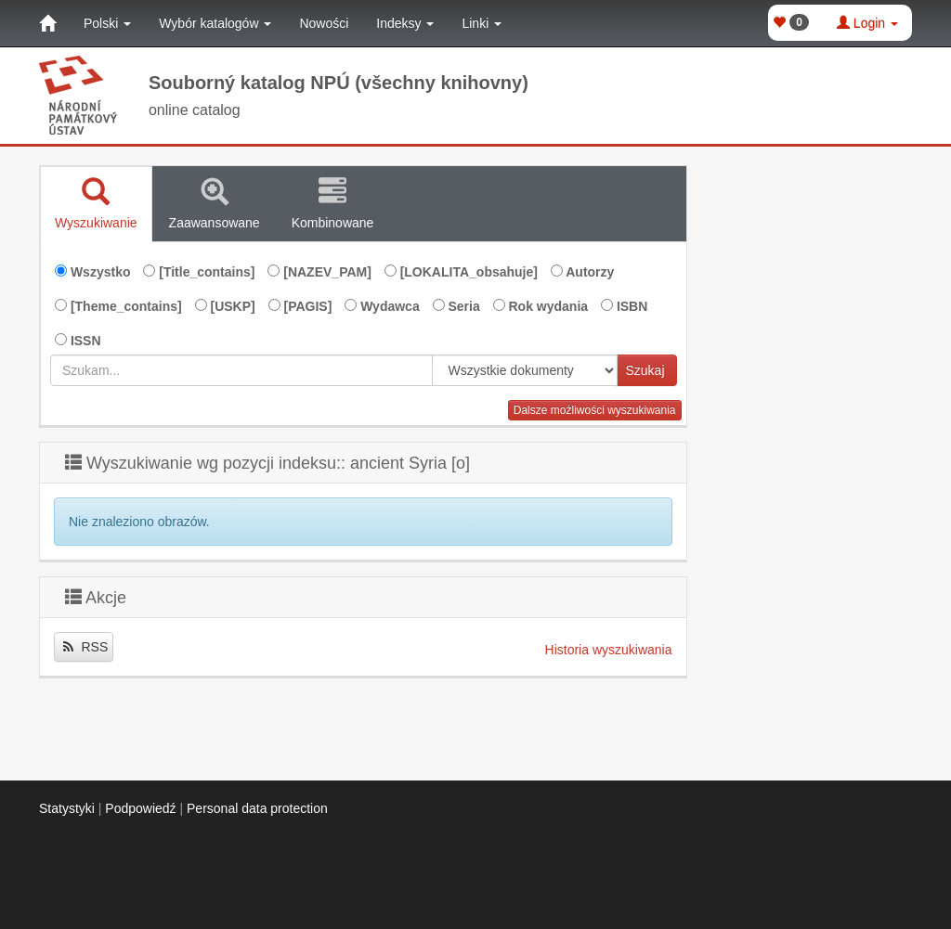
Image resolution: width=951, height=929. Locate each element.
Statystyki (67, 808)
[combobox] (241, 370)
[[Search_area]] (525, 370)
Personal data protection (257, 808)
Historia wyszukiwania (608, 649)
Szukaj (644, 370)
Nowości (323, 23)
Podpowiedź (140, 808)
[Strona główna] (47, 23)
